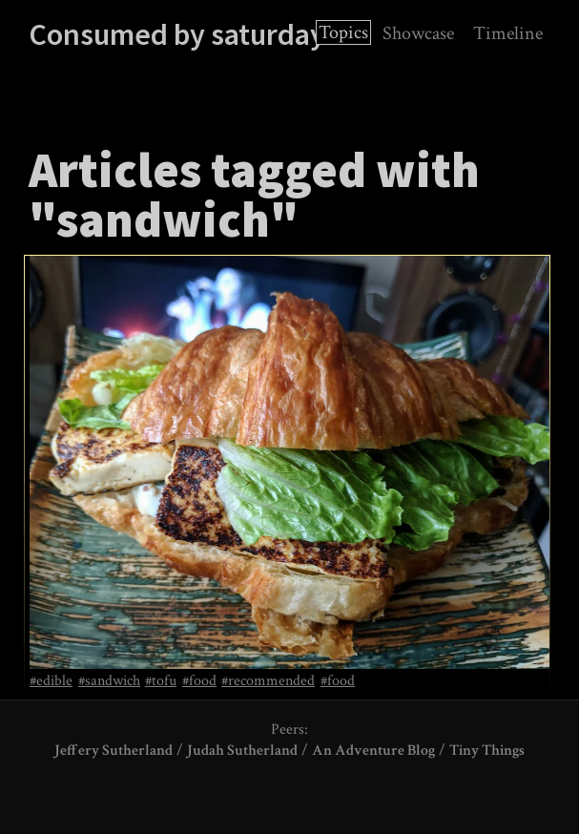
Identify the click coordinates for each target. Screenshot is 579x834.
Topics (343, 32)
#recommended (268, 681)
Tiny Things (487, 750)
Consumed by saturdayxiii (195, 34)
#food (199, 681)
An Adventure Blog (373, 750)
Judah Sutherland (242, 750)
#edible (51, 681)
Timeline (508, 33)
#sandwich (109, 681)
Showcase (418, 33)
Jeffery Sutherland (113, 750)
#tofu (160, 681)
